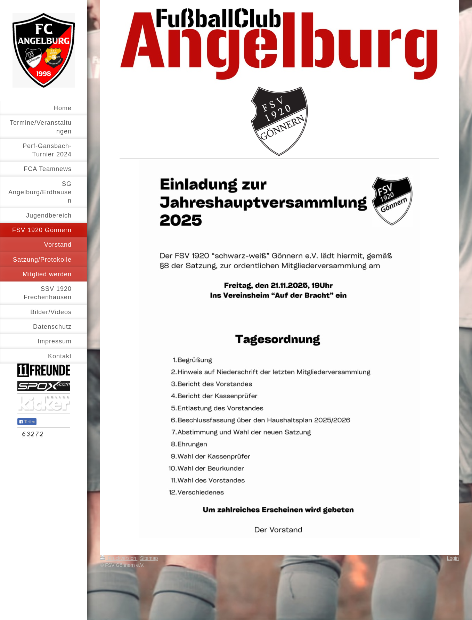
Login (453, 558)
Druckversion (118, 558)
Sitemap (149, 558)
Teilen (27, 421)
